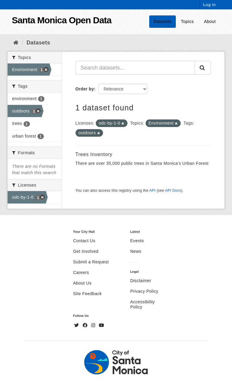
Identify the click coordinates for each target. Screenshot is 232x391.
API (152, 190)
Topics (187, 21)
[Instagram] (94, 325)
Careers (81, 272)
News (135, 251)
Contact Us (84, 240)
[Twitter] (77, 325)
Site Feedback (87, 293)
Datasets (163, 21)
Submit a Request (91, 261)
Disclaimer (140, 280)
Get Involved (85, 251)
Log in (209, 4)
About (210, 21)
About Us (82, 283)
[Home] (15, 43)
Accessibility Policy (142, 304)
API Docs (173, 190)
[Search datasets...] (135, 68)
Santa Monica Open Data (61, 20)
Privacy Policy (144, 291)
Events (137, 240)
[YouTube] (101, 325)
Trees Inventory (94, 154)
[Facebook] (86, 325)
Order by (85, 88)
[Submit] (203, 68)
